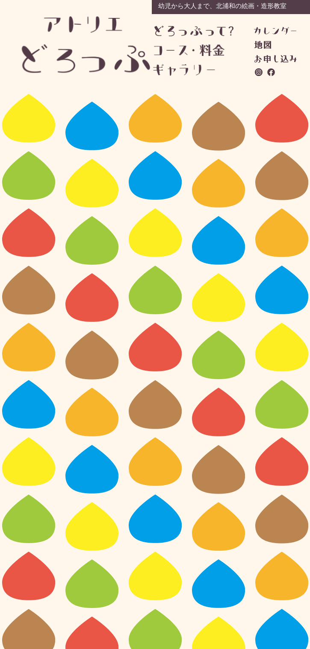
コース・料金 (193, 50)
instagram (259, 72)
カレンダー (275, 31)
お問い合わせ (275, 59)
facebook (271, 72)
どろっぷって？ (193, 31)
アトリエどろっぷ (86, 44)
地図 (262, 45)
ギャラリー (192, 70)
